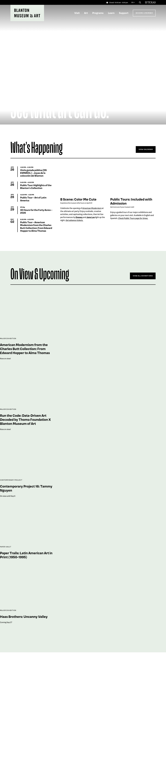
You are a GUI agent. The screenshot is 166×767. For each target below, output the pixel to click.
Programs (97, 12)
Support (123, 12)
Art (86, 12)
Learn (111, 12)
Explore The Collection (141, 749)
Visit (77, 12)
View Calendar (146, 149)
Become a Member (144, 13)
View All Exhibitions (143, 276)
